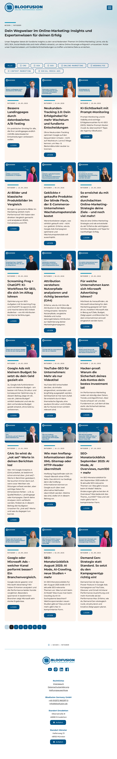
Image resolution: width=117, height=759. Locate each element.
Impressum (58, 684)
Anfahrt (58, 722)
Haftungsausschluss (58, 690)
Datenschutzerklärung (58, 687)
